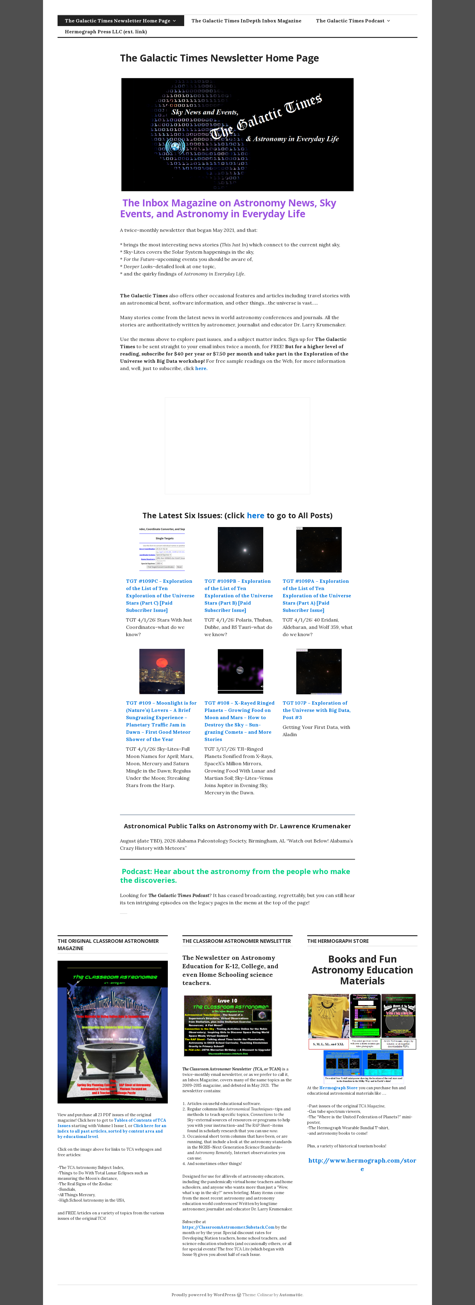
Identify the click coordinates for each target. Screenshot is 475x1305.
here (257, 515)
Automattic (291, 1294)
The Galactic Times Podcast (350, 21)
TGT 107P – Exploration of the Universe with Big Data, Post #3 (316, 710)
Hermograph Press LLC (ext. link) (106, 31)
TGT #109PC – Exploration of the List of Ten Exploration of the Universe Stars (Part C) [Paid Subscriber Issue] (160, 595)
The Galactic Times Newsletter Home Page (117, 21)
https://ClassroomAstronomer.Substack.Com (228, 1227)
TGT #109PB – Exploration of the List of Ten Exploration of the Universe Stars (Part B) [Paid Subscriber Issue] (238, 595)
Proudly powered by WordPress (203, 1294)
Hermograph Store (338, 1087)
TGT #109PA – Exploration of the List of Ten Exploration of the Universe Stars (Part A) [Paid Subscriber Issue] (317, 595)
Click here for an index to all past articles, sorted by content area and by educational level (112, 1131)
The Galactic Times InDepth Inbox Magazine (246, 21)
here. (201, 368)
